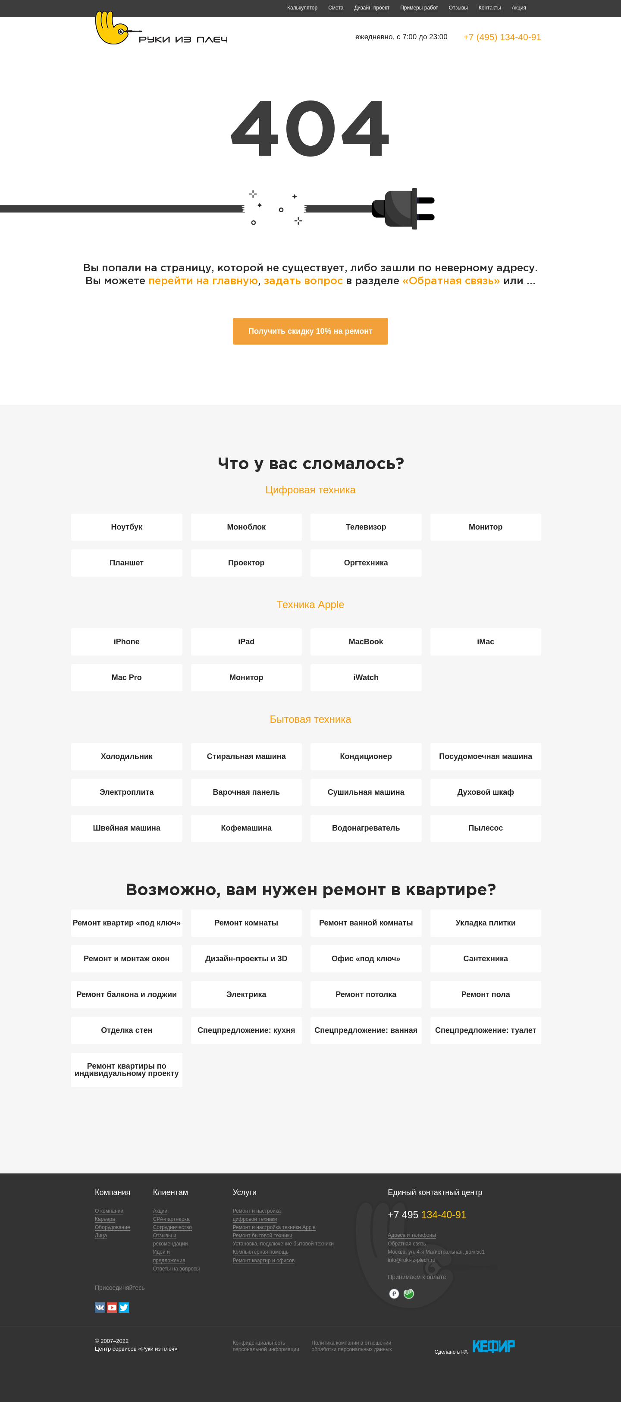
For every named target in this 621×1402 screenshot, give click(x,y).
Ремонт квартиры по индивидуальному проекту (127, 1070)
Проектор (246, 562)
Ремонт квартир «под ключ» (127, 923)
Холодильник (127, 756)
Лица (101, 1236)
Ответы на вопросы (176, 1269)
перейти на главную (203, 281)
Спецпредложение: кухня (246, 1030)
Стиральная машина (246, 756)
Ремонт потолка (366, 994)
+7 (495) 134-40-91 (502, 37)
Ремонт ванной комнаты (366, 923)
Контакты (490, 8)
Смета (335, 8)
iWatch (366, 677)
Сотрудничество (172, 1227)
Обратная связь (407, 1244)
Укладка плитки (486, 923)
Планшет (127, 562)
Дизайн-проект (371, 8)
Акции (160, 1211)
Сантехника (485, 958)
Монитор (486, 527)
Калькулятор (302, 8)
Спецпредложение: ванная (365, 1030)
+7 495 (427, 1214)
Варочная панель (246, 792)
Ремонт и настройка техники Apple (274, 1227)
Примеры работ (419, 8)
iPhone (127, 641)
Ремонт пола (485, 994)
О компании (109, 1211)
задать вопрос (303, 281)
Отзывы (458, 8)
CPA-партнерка (171, 1219)
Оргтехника (366, 562)
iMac (485, 641)
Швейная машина (126, 828)
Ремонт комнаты (246, 923)
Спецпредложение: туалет (485, 1030)
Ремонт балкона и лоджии (126, 994)
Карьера (105, 1219)
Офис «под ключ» (366, 958)
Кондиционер (366, 756)
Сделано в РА (474, 1347)
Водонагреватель (366, 828)
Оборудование (112, 1227)
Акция (519, 8)
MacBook (366, 641)
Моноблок (246, 527)
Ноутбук (126, 527)
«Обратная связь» (452, 281)
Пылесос (485, 828)
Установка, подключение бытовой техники (283, 1244)
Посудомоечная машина (485, 756)
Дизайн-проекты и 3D (246, 958)
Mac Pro (127, 677)
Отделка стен (126, 1030)
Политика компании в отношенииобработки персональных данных (352, 1346)
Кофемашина (246, 828)
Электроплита (127, 792)
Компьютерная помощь (261, 1252)
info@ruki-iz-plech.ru (411, 1260)
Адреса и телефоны (412, 1235)
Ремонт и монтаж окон (126, 958)
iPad (246, 641)
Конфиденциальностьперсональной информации (266, 1346)
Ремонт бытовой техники (262, 1236)
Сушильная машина (366, 792)
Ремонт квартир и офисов (264, 1261)
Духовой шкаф (486, 792)
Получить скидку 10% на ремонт (310, 331)
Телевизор (366, 527)
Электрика (246, 994)
